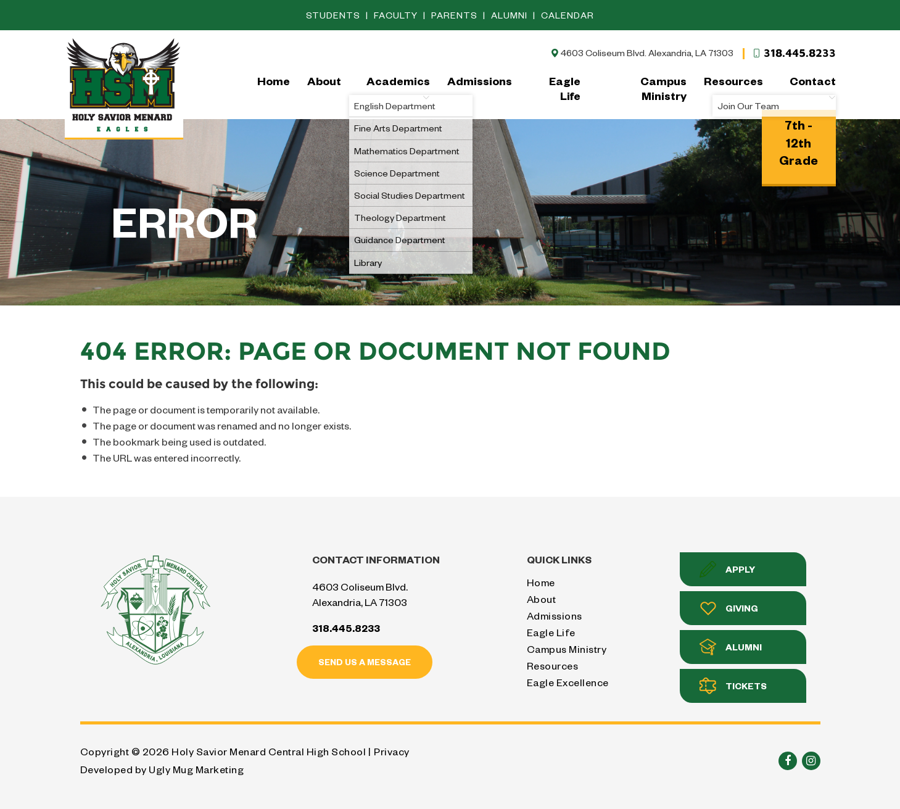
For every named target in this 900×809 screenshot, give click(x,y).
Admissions (479, 80)
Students (334, 15)
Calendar (567, 15)
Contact (813, 87)
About (324, 80)
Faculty (397, 15)
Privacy (392, 751)
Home (273, 80)
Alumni (510, 15)
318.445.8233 (794, 53)
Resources (733, 80)
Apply (727, 569)
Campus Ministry (663, 87)
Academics (398, 87)
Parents (455, 15)
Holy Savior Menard (124, 87)
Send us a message (364, 662)
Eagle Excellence (568, 682)
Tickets (733, 686)
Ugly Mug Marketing (196, 769)
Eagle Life (564, 87)
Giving (729, 608)
